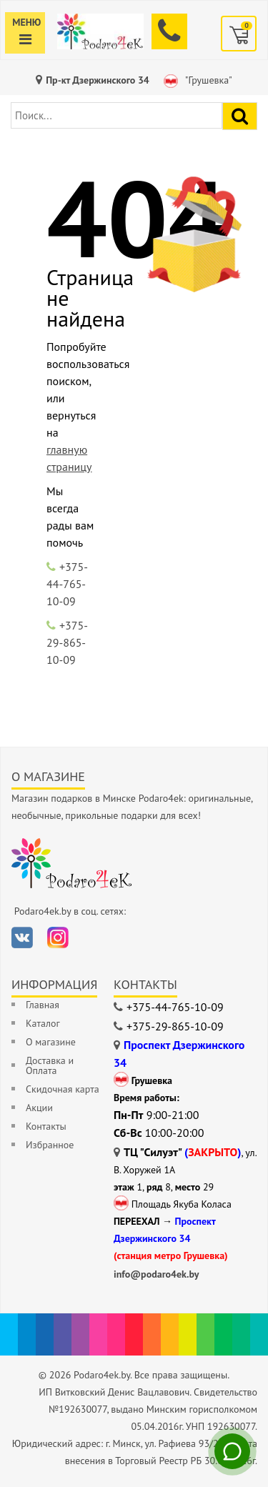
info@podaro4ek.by (156, 1274)
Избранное (50, 1144)
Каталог (43, 1023)
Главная (42, 1004)
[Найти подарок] (239, 116)
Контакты (46, 1126)
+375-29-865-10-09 (67, 642)
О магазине (51, 1041)
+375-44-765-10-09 (67, 584)
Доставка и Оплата (50, 1065)
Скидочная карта (62, 1089)
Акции (39, 1107)
